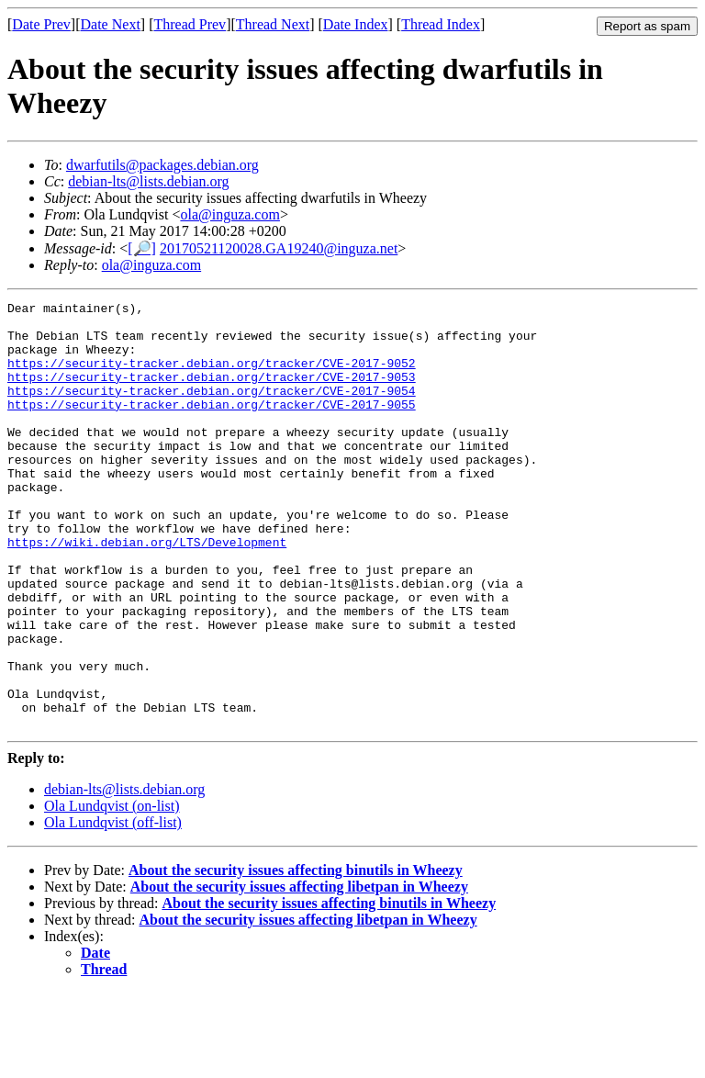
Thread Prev (189, 24)
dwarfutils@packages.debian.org (162, 165)
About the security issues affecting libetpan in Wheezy (299, 972)
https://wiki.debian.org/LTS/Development (146, 591)
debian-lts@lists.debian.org (148, 181)
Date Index (355, 24)
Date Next (110, 24)
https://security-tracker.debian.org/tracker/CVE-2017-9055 (211, 426)
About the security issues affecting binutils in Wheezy (296, 955)
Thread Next (272, 24)
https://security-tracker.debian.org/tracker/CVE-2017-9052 (211, 376)
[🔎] (142, 248)
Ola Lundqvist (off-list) (113, 907)
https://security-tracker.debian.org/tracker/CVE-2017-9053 (211, 393)
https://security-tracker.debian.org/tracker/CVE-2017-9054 (211, 409)
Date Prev (41, 24)
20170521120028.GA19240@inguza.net (278, 248)
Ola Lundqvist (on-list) (112, 891)
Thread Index (440, 24)
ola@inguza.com (229, 214)
